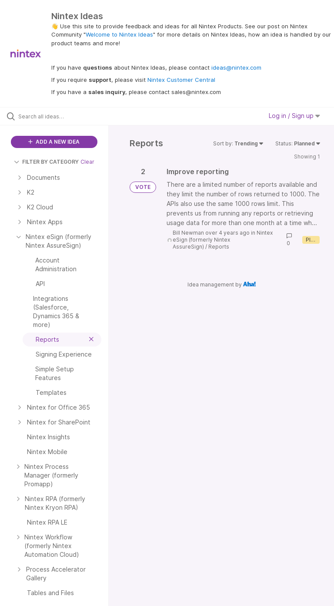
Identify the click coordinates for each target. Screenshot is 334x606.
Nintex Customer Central (181, 79)
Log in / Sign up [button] (294, 115)
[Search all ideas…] (59, 116)
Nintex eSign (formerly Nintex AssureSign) (223, 239)
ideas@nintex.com (236, 67)
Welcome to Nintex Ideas (119, 34)
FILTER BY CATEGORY (46, 161)
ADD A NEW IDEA (54, 141)
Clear (87, 161)
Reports (218, 246)
